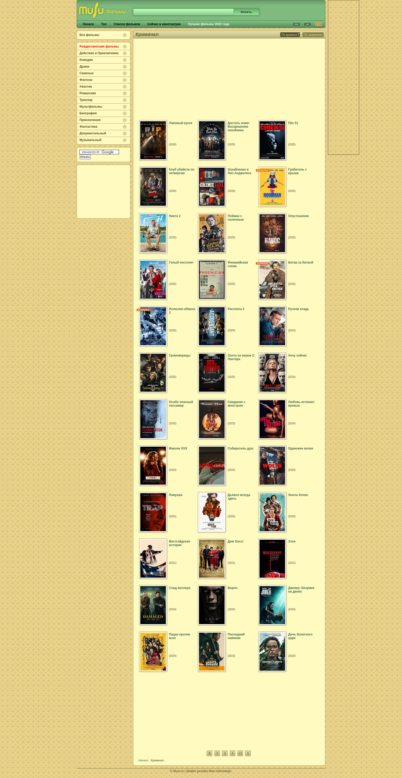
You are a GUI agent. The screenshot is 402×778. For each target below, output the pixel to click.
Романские (87, 93)
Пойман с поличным (236, 217)
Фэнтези (85, 80)
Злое (292, 541)
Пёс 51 (293, 123)
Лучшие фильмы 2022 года (208, 24)
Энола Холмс (298, 495)
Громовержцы (179, 355)
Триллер (86, 100)
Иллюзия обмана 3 (182, 310)
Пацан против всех (179, 636)
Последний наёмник (236, 636)
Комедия (86, 60)
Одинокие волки (300, 448)
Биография (88, 113)
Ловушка (175, 495)
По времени (290, 34)
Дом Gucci (235, 541)
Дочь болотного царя (300, 636)
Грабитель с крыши (297, 171)
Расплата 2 (236, 309)
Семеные (86, 73)
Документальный (92, 133)
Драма (84, 66)
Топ (103, 24)
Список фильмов (127, 24)
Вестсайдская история (179, 543)
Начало (88, 24)
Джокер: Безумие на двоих (301, 589)
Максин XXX (178, 448)
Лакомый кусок (180, 123)
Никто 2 (174, 216)
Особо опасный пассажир (181, 403)
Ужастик (85, 86)
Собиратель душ (240, 448)
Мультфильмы (90, 106)
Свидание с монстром (236, 403)
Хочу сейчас (297, 355)
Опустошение (298, 216)
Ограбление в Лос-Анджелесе (239, 171)
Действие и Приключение (99, 53)
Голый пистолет (181, 262)
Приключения (89, 120)
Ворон (232, 588)
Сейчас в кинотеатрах (164, 24)
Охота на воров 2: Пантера (241, 357)
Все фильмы (89, 35)
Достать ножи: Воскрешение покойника (239, 126)
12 (240, 753)
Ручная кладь (298, 309)
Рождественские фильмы (99, 46)
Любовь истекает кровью (301, 403)
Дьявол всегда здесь (239, 496)
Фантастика (88, 126)
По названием (313, 34)
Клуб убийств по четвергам (181, 171)
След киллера (179, 588)
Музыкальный (90, 140)
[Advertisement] (103, 191)
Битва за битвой (300, 262)
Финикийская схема (238, 264)
